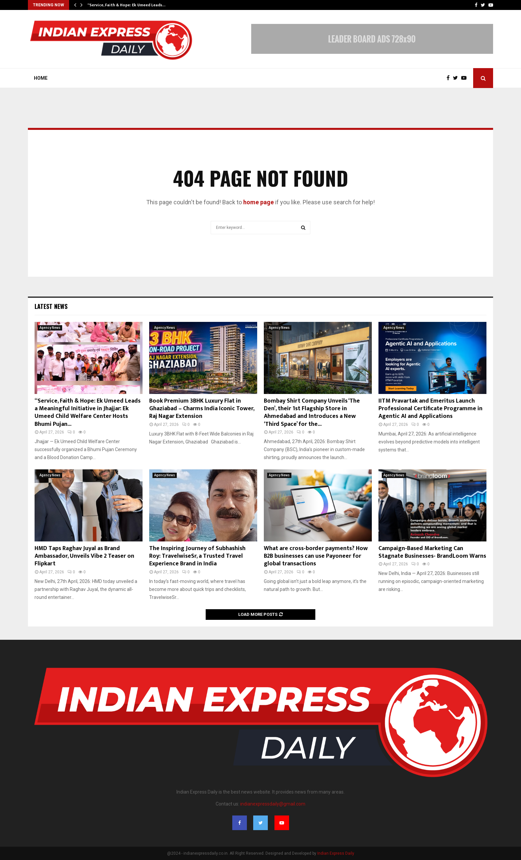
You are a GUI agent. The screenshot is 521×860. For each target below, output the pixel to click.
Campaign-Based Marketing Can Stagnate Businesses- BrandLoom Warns (432, 552)
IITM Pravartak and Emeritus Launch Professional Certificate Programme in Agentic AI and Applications (430, 409)
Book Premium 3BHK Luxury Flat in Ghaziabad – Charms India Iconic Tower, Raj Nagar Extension (201, 409)
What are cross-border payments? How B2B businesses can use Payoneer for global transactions (316, 556)
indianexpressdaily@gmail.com (272, 804)
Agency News (50, 328)
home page (258, 202)
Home (41, 78)
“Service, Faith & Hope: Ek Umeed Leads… (126, 5)
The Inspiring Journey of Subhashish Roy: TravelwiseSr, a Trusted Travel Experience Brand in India (197, 556)
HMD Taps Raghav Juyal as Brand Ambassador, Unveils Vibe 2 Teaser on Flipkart (84, 556)
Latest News (51, 306)
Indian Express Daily (335, 853)
